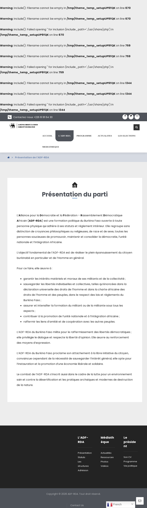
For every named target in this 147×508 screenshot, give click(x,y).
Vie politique (130, 465)
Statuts (81, 457)
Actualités (106, 453)
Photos (104, 461)
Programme (130, 461)
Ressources (107, 457)
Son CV (128, 457)
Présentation (85, 453)
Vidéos (104, 466)
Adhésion (83, 470)
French (114, 504)
